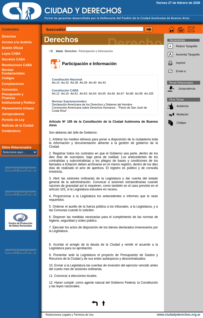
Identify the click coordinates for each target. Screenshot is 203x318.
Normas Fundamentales (13, 71)
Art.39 (83, 82)
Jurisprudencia (13, 114)
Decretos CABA (13, 59)
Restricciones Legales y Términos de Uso (69, 314)
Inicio (59, 51)
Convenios (10, 89)
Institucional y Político (18, 102)
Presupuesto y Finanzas (12, 96)
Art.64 (92, 93)
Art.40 (92, 82)
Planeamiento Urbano (18, 108)
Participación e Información (96, 51)
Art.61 (74, 93)
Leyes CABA (11, 53)
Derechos (9, 36)
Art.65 (102, 93)
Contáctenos (11, 131)
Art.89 (139, 93)
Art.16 (65, 93)
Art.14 (55, 82)
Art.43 (102, 82)
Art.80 (129, 93)
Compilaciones (13, 84)
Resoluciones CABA (17, 65)
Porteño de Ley (13, 120)
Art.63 (83, 93)
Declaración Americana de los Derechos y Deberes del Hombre (92, 104)
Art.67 (120, 93)
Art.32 (65, 82)
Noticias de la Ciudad (17, 125)
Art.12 (55, 93)
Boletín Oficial (12, 48)
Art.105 (148, 93)
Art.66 (111, 93)
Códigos (8, 78)
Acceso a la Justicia (16, 42)
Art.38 (74, 82)
